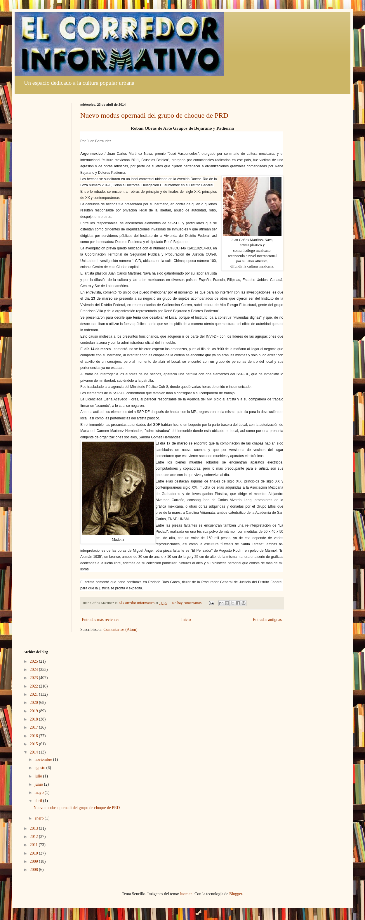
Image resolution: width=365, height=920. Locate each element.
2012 (34, 836)
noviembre (43, 759)
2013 (34, 828)
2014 (34, 752)
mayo (39, 792)
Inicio (186, 619)
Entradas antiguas (267, 619)
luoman (186, 894)
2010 (34, 853)
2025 (34, 661)
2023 (34, 678)
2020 (34, 702)
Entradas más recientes (100, 619)
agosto (40, 767)
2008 (34, 869)
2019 (34, 711)
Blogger (235, 894)
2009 (34, 861)
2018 (34, 719)
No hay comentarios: (188, 603)
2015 (34, 744)
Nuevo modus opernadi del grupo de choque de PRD (154, 115)
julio (38, 776)
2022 (34, 686)
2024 (34, 669)
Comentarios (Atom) (120, 629)
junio (39, 784)
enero (39, 818)
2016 (34, 736)
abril (38, 801)
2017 (34, 727)
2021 (34, 694)
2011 (34, 845)
